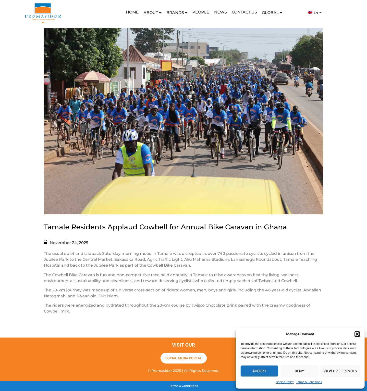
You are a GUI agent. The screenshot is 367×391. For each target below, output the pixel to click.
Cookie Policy (285, 382)
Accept (259, 371)
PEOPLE (200, 12)
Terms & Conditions (309, 382)
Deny (299, 371)
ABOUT (152, 12)
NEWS (220, 12)
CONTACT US (244, 12)
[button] (357, 334)
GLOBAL (272, 12)
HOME (132, 12)
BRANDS (176, 12)
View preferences (340, 371)
